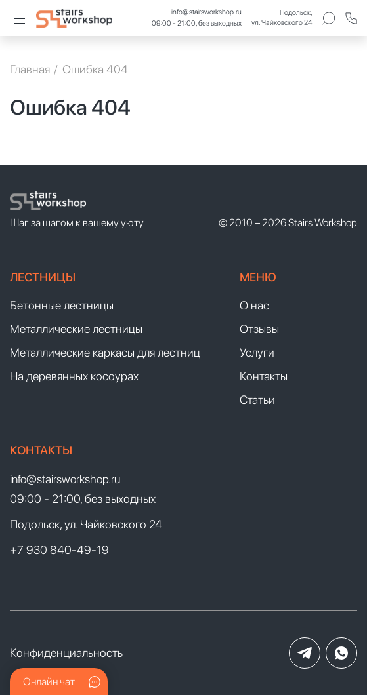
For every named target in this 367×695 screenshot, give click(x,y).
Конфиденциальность (66, 653)
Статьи (257, 400)
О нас (254, 305)
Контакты (264, 376)
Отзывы (259, 329)
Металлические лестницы (76, 329)
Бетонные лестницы (62, 305)
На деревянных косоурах (74, 376)
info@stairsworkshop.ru (206, 12)
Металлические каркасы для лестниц (105, 352)
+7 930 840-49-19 (59, 550)
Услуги (257, 352)
